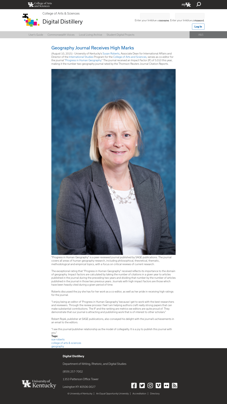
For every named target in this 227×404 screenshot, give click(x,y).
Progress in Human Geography (83, 60)
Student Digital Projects (120, 34)
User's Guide (36, 34)
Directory (155, 393)
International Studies (81, 57)
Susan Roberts (111, 53)
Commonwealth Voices (61, 34)
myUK (186, 4)
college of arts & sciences (66, 343)
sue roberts (58, 339)
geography (57, 346)
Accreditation (139, 393)
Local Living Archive (90, 34)
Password (199, 21)
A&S (200, 34)
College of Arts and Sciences (129, 57)
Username (164, 21)
